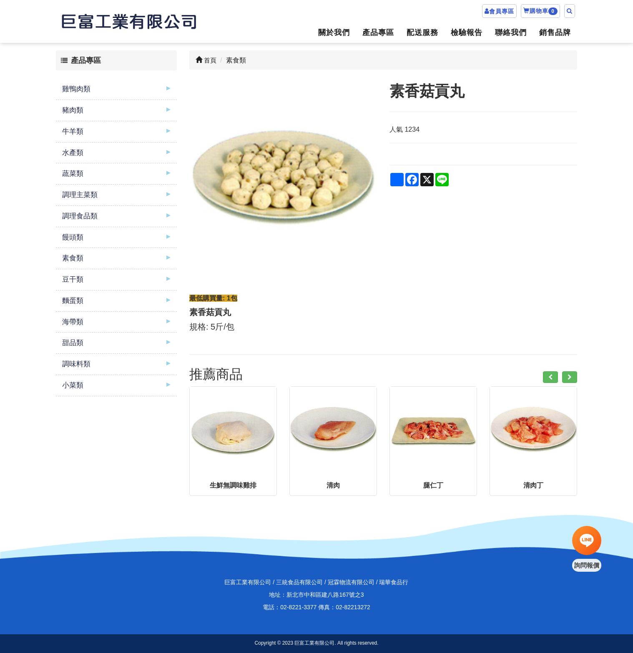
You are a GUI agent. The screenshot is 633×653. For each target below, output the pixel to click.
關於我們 (334, 32)
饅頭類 (72, 237)
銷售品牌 (555, 32)
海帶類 (72, 322)
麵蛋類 (72, 301)
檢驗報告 (466, 32)
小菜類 (72, 385)
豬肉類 (72, 110)
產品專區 (378, 32)
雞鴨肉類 (76, 89)
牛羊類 (72, 131)
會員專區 (501, 11)
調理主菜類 (80, 195)
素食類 (72, 258)
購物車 (540, 11)
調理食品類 (80, 216)
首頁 (206, 60)
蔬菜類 (72, 174)
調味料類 (76, 364)
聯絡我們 (511, 32)
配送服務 (422, 32)
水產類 (72, 153)
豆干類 (72, 279)
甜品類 (72, 343)
